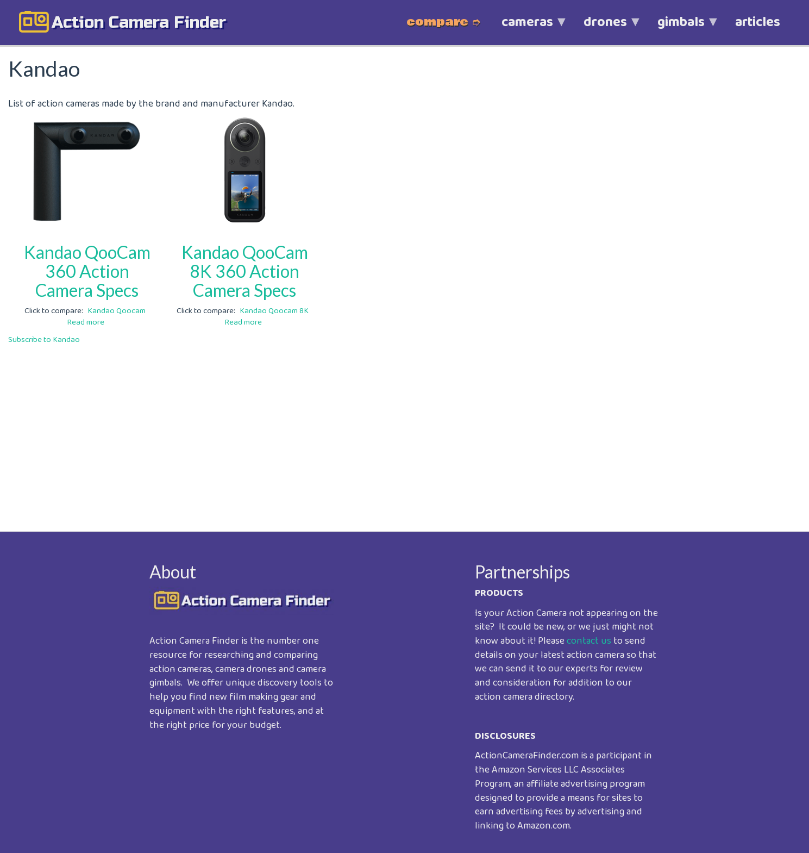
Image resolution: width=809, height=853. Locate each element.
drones (605, 28)
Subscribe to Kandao (44, 339)
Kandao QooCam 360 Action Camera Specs (87, 271)
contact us (589, 641)
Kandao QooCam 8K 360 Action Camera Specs (244, 271)
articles (757, 22)
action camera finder (139, 22)
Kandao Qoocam (116, 310)
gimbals (681, 28)
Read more (85, 322)
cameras (527, 28)
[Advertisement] (334, 430)
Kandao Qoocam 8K (274, 310)
